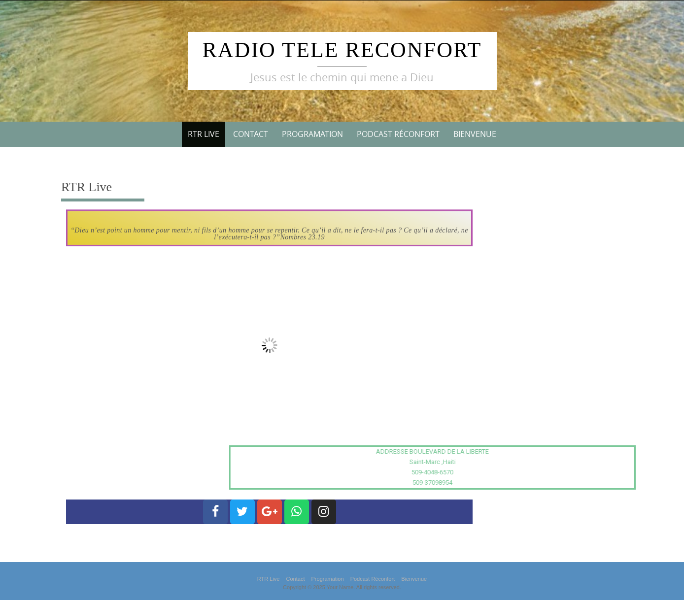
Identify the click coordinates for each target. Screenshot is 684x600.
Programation (312, 134)
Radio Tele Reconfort (342, 50)
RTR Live (203, 134)
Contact (250, 134)
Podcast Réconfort (398, 134)
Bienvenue (474, 134)
